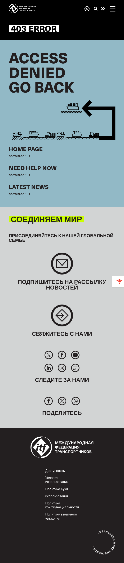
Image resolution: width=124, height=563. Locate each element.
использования (57, 496)
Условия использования (57, 479)
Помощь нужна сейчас (103, 9)
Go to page (16, 156)
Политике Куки (56, 489)
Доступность (55, 470)
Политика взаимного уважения (61, 516)
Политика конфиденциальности (62, 505)
